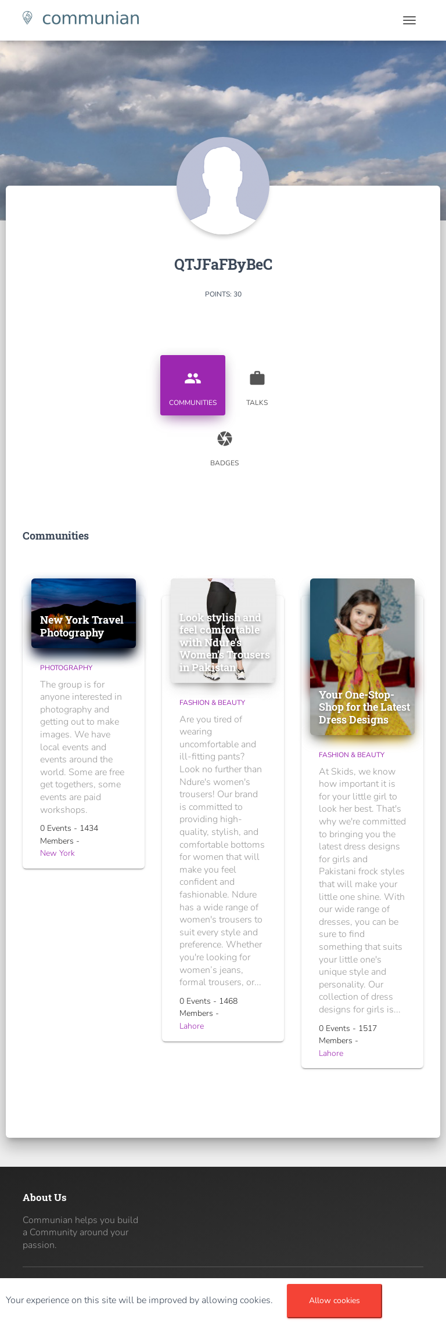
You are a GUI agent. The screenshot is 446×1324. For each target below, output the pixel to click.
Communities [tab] (193, 384)
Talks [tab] (257, 384)
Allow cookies (334, 1300)
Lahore (191, 1026)
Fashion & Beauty (212, 702)
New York (57, 853)
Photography (66, 667)
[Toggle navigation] (409, 20)
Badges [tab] (224, 444)
